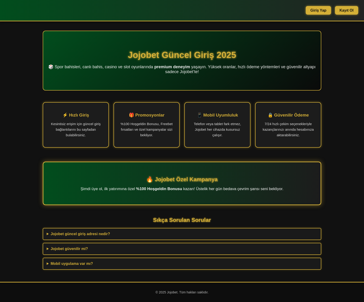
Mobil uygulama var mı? (72, 264)
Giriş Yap (318, 10)
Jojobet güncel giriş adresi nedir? (80, 234)
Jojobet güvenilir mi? (69, 249)
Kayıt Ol (347, 10)
